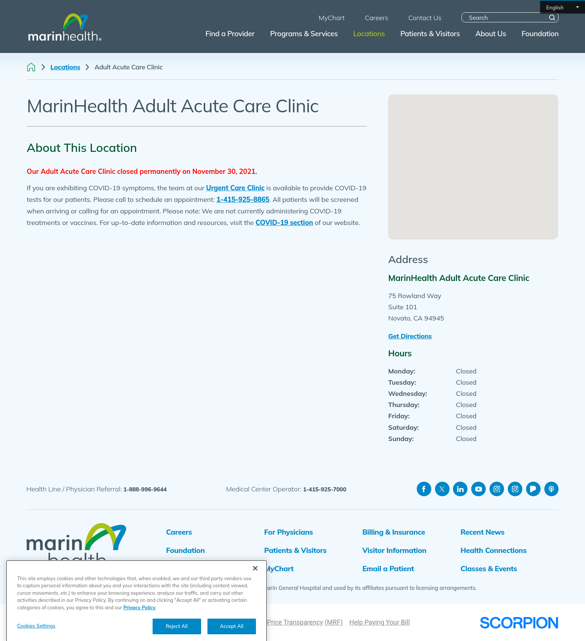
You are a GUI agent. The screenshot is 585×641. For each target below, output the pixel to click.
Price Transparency (295, 622)
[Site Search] (552, 17)
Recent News (482, 532)
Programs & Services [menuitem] (304, 33)
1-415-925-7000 (324, 489)
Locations (65, 67)
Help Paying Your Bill (379, 622)
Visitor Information (394, 550)
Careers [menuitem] (376, 17)
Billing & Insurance (393, 532)
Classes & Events (488, 568)
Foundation (185, 550)
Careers (179, 532)
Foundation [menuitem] (540, 33)
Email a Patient (388, 568)
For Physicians (288, 532)
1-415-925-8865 (242, 199)
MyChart (279, 568)
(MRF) (333, 622)
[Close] (255, 583)
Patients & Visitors (295, 550)
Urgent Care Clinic (235, 188)
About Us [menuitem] (490, 33)
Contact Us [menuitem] (424, 17)
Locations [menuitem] (369, 33)
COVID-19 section (284, 222)
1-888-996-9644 (145, 489)
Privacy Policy (139, 623)
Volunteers (184, 568)
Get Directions (410, 336)
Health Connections (493, 550)
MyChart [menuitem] (332, 17)
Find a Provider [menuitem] (230, 33)
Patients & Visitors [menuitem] (430, 33)
